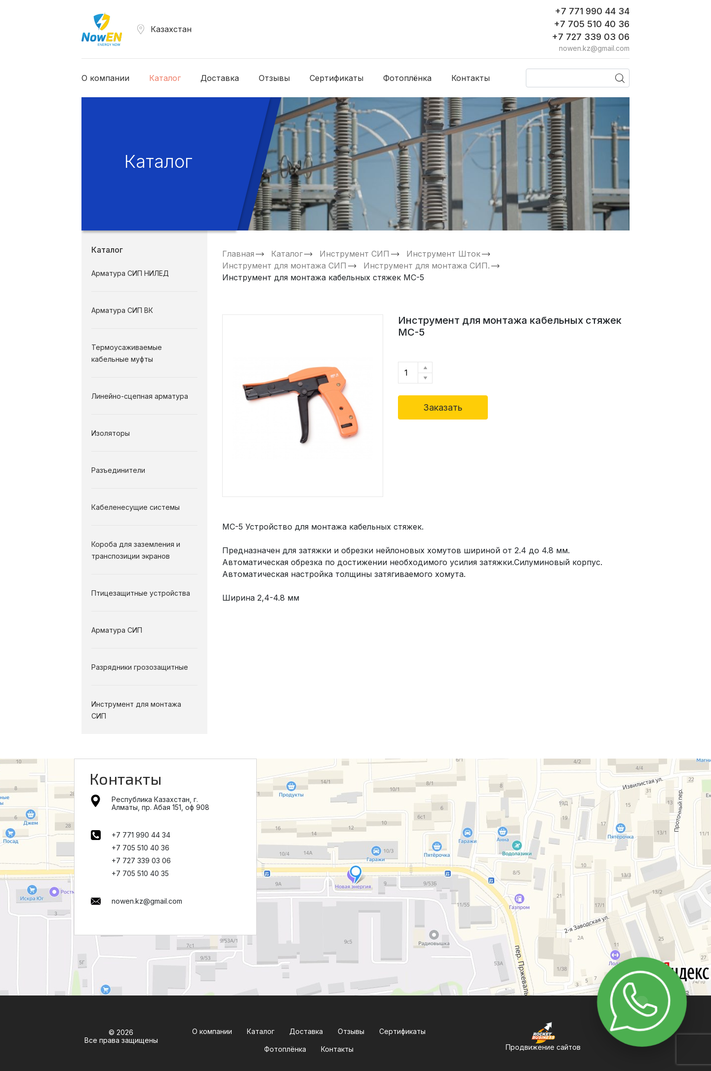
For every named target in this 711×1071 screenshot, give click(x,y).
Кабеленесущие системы (135, 507)
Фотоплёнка (407, 78)
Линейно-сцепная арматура (139, 396)
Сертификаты (336, 78)
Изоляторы (110, 433)
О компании (105, 78)
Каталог (165, 78)
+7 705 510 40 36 (592, 24)
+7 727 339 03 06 (591, 37)
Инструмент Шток (443, 254)
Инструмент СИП (354, 254)
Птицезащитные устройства (140, 593)
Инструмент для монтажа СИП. (426, 265)
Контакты (470, 78)
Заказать (443, 407)
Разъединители (118, 470)
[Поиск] (578, 78)
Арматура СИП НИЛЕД (130, 273)
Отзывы (274, 78)
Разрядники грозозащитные (139, 667)
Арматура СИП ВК (122, 310)
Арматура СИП (116, 630)
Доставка (219, 78)
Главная (238, 254)
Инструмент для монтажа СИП (284, 265)
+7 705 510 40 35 (140, 873)
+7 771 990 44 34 (592, 11)
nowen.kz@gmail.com (594, 48)
